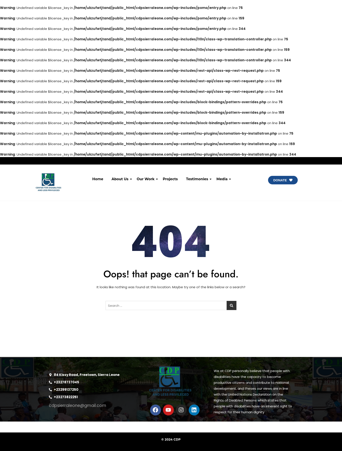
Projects (170, 179)
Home (97, 179)
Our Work (146, 179)
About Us (120, 179)
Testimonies (198, 179)
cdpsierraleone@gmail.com (77, 405)
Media (222, 179)
